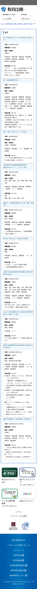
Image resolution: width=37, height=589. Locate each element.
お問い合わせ (25, 19)
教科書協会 (17, 560)
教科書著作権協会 (17, 570)
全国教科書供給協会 (17, 565)
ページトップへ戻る (18, 516)
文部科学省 (17, 555)
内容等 (30, 24)
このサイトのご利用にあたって (18, 545)
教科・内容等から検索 (20, 24)
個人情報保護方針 (18, 540)
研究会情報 (9, 24)
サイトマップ (19, 550)
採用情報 (24, 14)
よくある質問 (7, 19)
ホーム (3, 24)
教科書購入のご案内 (9, 14)
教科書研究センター (17, 575)
